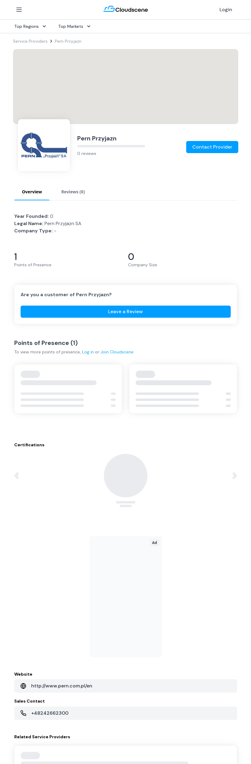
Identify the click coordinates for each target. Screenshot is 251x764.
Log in (88, 352)
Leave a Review (125, 311)
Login (226, 9)
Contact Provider (212, 147)
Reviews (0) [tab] (73, 192)
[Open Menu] (19, 10)
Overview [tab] (32, 192)
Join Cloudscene (117, 352)
